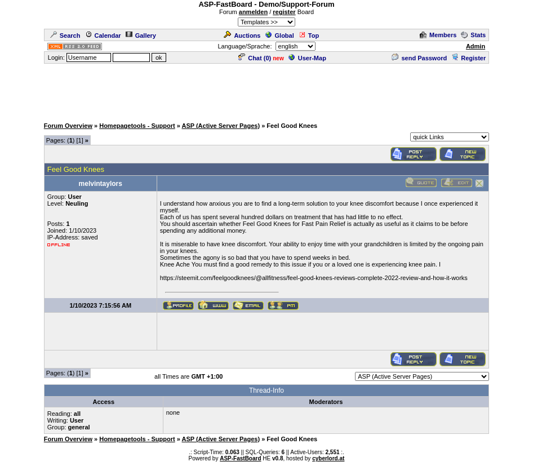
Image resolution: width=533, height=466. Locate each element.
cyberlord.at (328, 458)
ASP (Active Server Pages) (220, 125)
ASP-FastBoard (240, 458)
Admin (475, 46)
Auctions (242, 35)
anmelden (253, 11)
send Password (419, 58)
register (284, 11)
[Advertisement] (266, 90)
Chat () (254, 58)
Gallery (141, 35)
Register (468, 58)
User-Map (307, 58)
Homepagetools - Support (137, 125)
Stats (473, 35)
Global (279, 35)
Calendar (103, 35)
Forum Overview (68, 125)
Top (309, 35)
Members (438, 35)
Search (65, 35)
